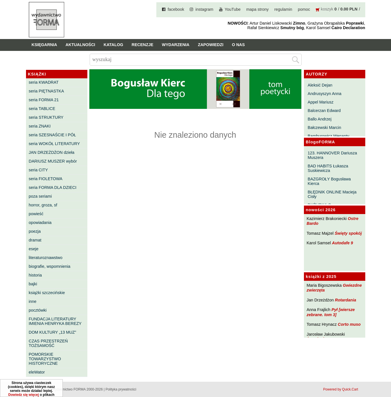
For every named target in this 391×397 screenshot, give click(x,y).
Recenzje (143, 44)
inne (32, 301)
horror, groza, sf (43, 205)
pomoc (304, 9)
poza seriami (40, 196)
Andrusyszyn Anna (324, 93)
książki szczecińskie (47, 292)
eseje (33, 249)
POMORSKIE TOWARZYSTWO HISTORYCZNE (45, 359)
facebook (176, 9)
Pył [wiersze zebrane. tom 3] (331, 312)
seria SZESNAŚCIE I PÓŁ (52, 135)
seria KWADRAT (44, 82)
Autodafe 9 (342, 243)
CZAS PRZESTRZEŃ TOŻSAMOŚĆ (48, 343)
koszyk (327, 9)
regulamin (283, 9)
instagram (204, 9)
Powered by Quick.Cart (340, 389)
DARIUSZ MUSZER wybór (53, 161)
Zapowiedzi (210, 44)
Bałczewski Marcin (324, 127)
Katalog (113, 44)
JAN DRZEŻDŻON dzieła (52, 152)
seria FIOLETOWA (45, 178)
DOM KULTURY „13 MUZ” (52, 332)
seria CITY (38, 170)
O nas (238, 44)
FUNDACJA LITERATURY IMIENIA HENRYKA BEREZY (55, 321)
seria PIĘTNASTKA (46, 91)
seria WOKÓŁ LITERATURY (54, 143)
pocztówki (38, 310)
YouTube (233, 9)
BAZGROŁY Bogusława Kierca (329, 181)
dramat (35, 240)
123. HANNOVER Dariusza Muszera (332, 155)
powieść (36, 214)
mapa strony (257, 9)
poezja (35, 231)
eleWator (37, 372)
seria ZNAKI (40, 126)
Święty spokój (348, 233)
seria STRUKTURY (46, 117)
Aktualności (80, 44)
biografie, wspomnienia (49, 266)
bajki (33, 284)
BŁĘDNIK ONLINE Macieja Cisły (332, 194)
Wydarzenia (175, 44)
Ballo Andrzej (319, 119)
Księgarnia (44, 44)
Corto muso (349, 324)
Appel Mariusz (320, 102)
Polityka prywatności (120, 389)
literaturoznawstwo (45, 257)
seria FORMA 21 (44, 100)
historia (35, 275)
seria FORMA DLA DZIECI (53, 187)
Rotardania (345, 300)
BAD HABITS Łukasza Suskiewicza (328, 168)
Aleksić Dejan (320, 85)
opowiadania (40, 222)
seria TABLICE (42, 108)
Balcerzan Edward (324, 110)
